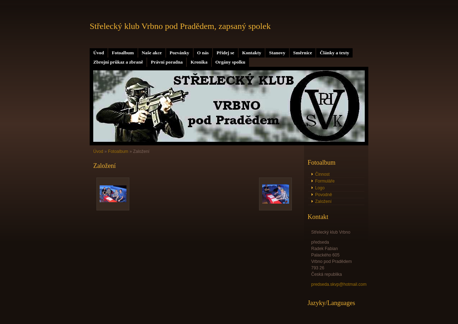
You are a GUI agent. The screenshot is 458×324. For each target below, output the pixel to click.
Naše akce (152, 52)
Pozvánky (179, 52)
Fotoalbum (123, 52)
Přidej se (225, 52)
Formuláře (325, 181)
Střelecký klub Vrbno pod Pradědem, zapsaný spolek (180, 26)
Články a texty (334, 52)
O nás (203, 52)
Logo (320, 187)
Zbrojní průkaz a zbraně (118, 62)
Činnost (322, 174)
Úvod (98, 52)
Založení (323, 201)
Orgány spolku (230, 62)
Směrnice (302, 52)
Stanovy (277, 52)
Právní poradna (167, 62)
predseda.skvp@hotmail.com (339, 284)
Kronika (198, 62)
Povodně (323, 194)
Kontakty (252, 52)
